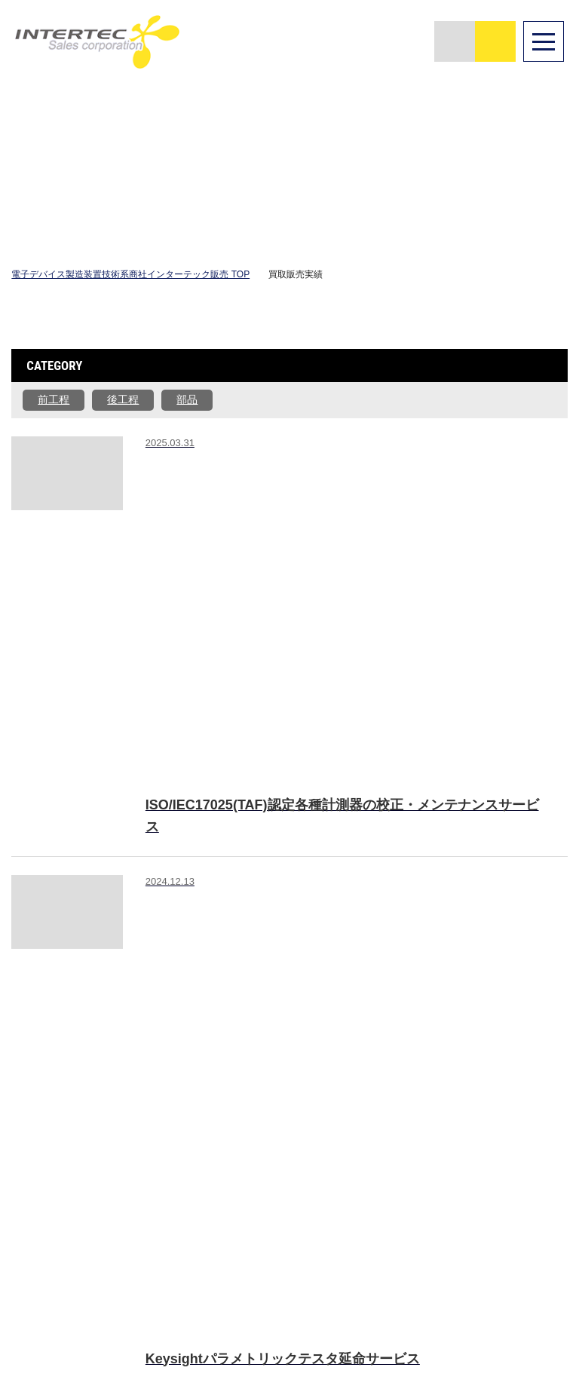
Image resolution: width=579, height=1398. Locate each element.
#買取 (168, 567)
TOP (243, 1116)
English (38, 1293)
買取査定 (417, 1137)
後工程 (123, 399)
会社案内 (512, 1116)
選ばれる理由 (322, 1116)
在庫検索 (417, 1116)
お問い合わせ (522, 1178)
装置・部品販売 (322, 1144)
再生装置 (312, 1172)
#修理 (215, 456)
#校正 (264, 456)
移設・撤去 (422, 1193)
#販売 (168, 456)
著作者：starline (112, 1122)
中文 (90, 1291)
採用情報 (512, 1157)
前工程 (53, 399)
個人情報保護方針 (528, 1206)
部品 (187, 399)
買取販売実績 (422, 1165)
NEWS (506, 1137)
